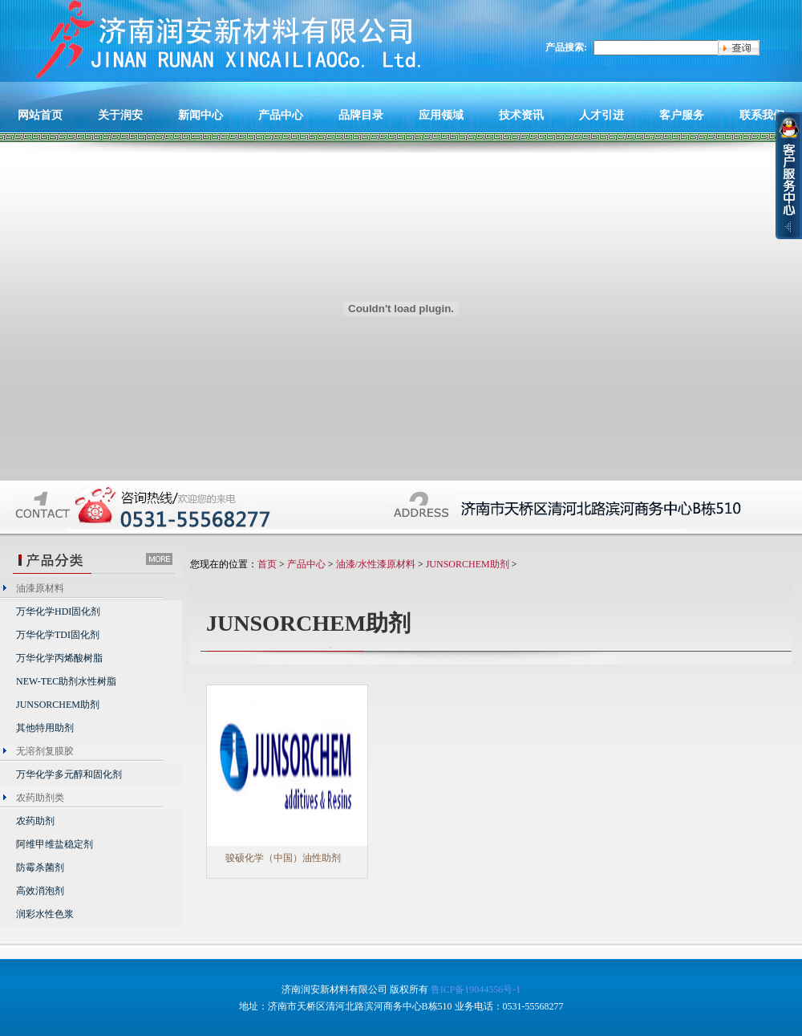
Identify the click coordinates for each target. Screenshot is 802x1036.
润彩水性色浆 (45, 914)
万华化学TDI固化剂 (57, 634)
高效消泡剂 (40, 890)
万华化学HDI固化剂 (58, 611)
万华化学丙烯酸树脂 (59, 658)
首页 (267, 564)
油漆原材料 (40, 588)
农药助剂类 (40, 797)
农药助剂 (35, 821)
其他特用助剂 (45, 727)
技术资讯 (521, 114)
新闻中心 (200, 114)
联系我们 (761, 114)
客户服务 (681, 114)
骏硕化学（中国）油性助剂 (283, 857)
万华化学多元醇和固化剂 (69, 774)
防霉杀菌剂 (40, 867)
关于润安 (120, 114)
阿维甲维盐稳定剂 (54, 844)
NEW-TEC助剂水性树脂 (66, 681)
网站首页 (40, 114)
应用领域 (441, 114)
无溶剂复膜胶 (45, 751)
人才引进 (601, 114)
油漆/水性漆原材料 (375, 564)
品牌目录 (360, 114)
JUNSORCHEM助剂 (57, 704)
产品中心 (280, 114)
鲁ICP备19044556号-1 (476, 989)
